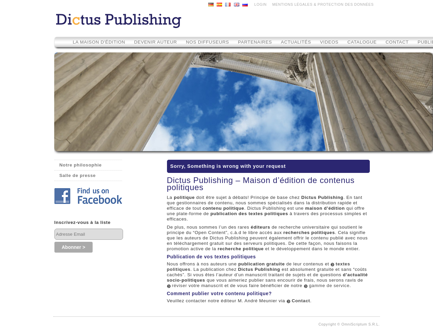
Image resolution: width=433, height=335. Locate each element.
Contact (397, 42)
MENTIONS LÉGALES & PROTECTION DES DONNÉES (323, 4)
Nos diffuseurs (207, 42)
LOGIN (260, 4)
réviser (179, 285)
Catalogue (362, 42)
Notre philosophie (80, 165)
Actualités (296, 42)
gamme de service (329, 285)
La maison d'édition (99, 42)
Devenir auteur (155, 42)
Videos (330, 42)
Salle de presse (77, 175)
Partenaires (255, 42)
